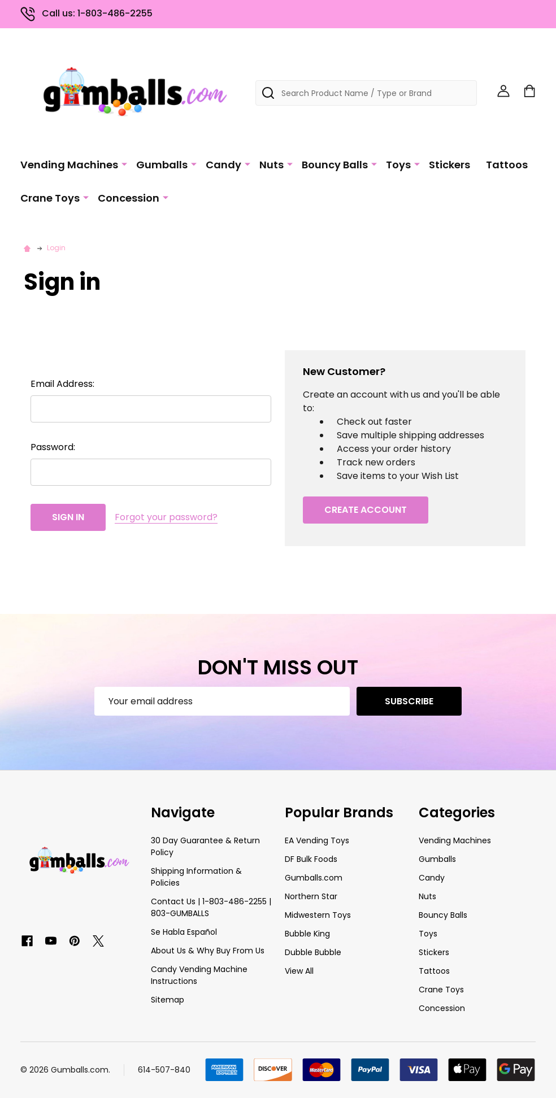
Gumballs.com (313, 877)
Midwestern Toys (318, 915)
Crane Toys (50, 198)
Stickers (449, 165)
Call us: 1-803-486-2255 (86, 13)
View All (299, 971)
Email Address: (62, 383)
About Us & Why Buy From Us (207, 950)
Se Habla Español (184, 932)
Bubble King (307, 933)
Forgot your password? (166, 517)
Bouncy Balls (335, 165)
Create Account (365, 509)
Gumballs (162, 165)
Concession (128, 198)
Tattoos (507, 165)
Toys (398, 165)
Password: (53, 447)
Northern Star (311, 896)
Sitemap (167, 999)
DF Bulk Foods (311, 859)
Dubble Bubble (313, 952)
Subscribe (409, 701)
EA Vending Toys (317, 840)
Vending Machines (69, 165)
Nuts (271, 165)
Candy (223, 165)
